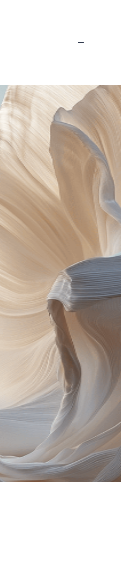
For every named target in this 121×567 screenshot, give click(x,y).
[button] (81, 42)
